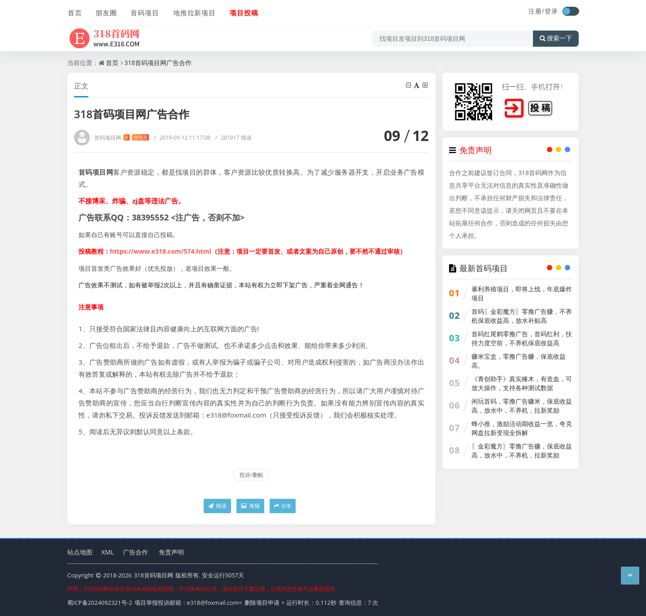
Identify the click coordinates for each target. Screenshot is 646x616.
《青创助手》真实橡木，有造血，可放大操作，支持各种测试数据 (521, 383)
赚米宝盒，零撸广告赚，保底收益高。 (518, 361)
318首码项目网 (153, 575)
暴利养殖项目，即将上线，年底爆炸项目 (521, 293)
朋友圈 (106, 12)
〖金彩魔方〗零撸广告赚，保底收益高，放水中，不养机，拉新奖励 (521, 450)
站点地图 (79, 552)
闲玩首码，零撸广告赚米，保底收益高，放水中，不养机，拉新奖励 (521, 405)
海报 (250, 506)
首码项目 (144, 12)
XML (107, 552)
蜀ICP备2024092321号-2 (99, 602)
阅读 (217, 506)
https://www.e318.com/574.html (160, 251)
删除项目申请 (261, 602)
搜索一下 (556, 37)
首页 (74, 12)
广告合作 (135, 552)
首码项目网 (121, 137)
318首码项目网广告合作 (158, 62)
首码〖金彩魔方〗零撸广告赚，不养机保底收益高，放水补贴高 (521, 316)
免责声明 (171, 552)
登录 (551, 11)
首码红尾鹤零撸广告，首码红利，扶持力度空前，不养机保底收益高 (521, 338)
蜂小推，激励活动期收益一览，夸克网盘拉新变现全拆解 (521, 428)
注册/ (536, 11)
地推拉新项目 (193, 12)
